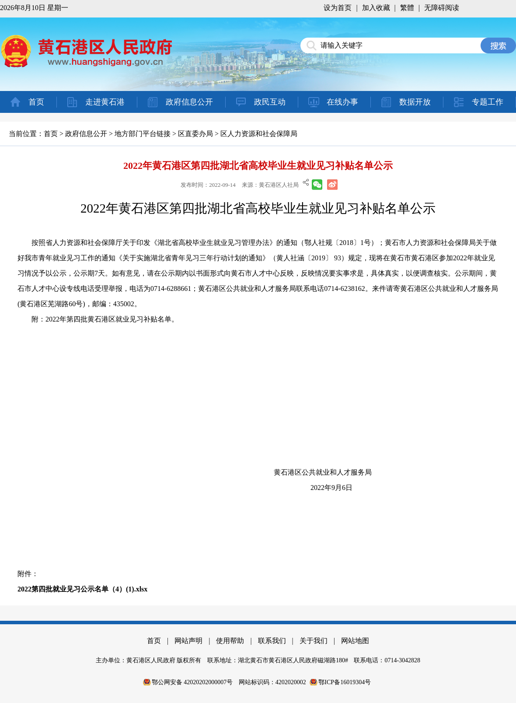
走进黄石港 (105, 102)
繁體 (407, 7)
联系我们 (272, 640)
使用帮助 (230, 640)
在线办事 (342, 102)
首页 (36, 102)
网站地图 (355, 640)
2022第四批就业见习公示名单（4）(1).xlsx (82, 589)
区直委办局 (195, 133)
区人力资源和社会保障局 (258, 133)
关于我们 (314, 640)
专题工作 (487, 102)
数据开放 (415, 102)
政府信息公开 (189, 102)
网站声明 (188, 640)
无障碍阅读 (441, 7)
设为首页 (338, 7)
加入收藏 (376, 7)
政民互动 (270, 102)
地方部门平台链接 (143, 133)
